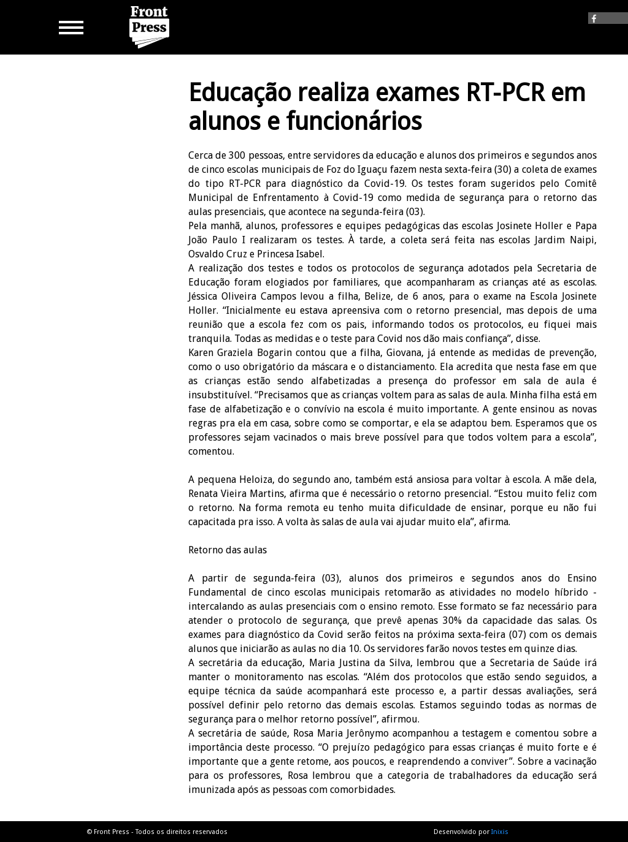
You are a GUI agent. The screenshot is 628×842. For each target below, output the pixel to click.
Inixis (499, 832)
